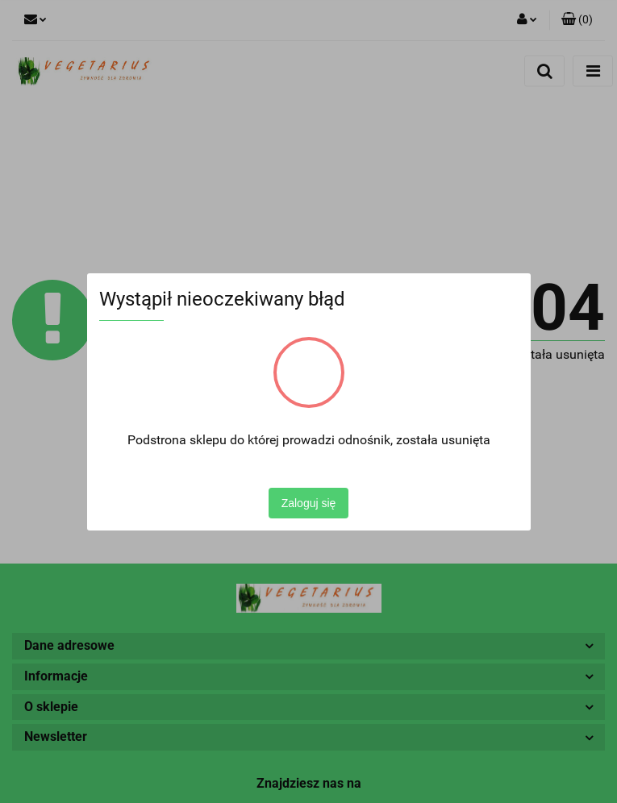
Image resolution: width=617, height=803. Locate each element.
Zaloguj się (308, 503)
